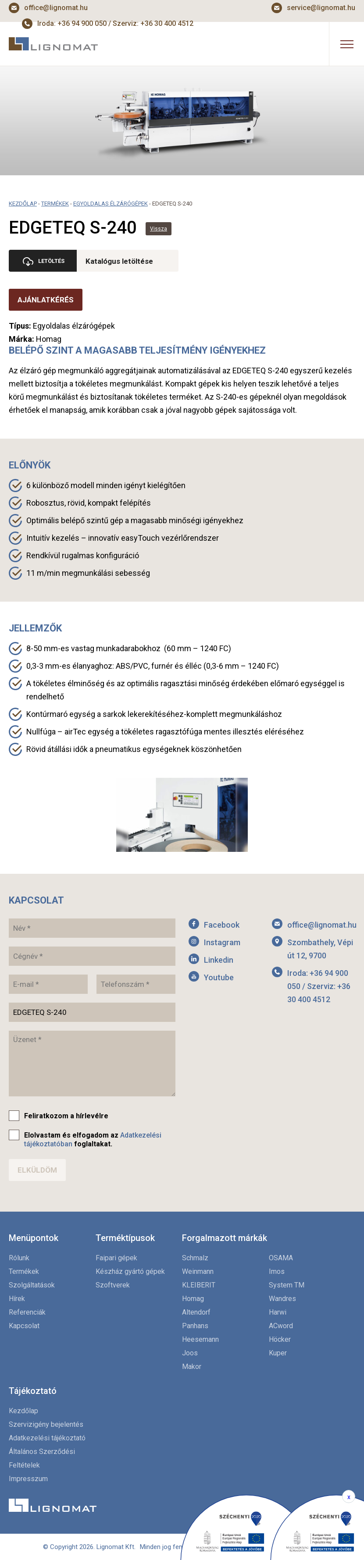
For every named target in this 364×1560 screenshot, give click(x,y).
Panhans (195, 1326)
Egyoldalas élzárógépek (110, 203)
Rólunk (19, 1258)
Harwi (277, 1312)
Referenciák (27, 1312)
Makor (191, 1366)
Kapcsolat (24, 1326)
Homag (193, 1298)
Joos (190, 1353)
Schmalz (195, 1258)
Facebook (221, 924)
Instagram (222, 942)
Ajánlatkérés (46, 299)
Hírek (17, 1298)
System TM (286, 1285)
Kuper (278, 1353)
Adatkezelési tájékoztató (47, 1438)
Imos (277, 1271)
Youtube (219, 977)
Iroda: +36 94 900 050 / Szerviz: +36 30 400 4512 (318, 986)
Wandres (282, 1298)
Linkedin (218, 959)
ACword (281, 1326)
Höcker (280, 1339)
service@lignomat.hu (321, 8)
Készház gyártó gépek (130, 1271)
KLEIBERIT (198, 1285)
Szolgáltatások (32, 1285)
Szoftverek (113, 1285)
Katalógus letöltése (121, 261)
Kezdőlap (23, 203)
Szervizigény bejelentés (46, 1424)
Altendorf (196, 1312)
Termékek (55, 203)
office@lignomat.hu (56, 8)
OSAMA (281, 1258)
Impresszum (28, 1479)
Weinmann (198, 1271)
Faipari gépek (116, 1258)
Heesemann (200, 1339)
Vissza (158, 229)
